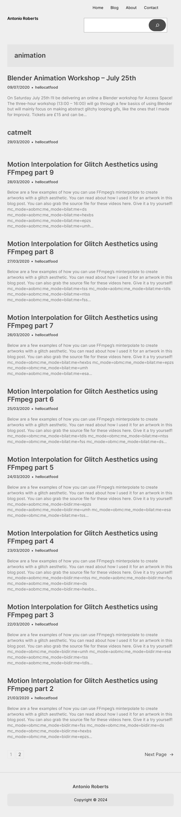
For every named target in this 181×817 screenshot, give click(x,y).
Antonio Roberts (22, 18)
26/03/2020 (18, 334)
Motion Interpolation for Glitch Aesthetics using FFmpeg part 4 (82, 537)
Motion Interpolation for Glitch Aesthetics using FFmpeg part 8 (82, 248)
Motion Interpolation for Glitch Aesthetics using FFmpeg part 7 (82, 322)
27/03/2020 (18, 261)
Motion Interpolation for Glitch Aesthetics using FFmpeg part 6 (82, 395)
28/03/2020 (18, 181)
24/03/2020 (18, 476)
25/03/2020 (18, 408)
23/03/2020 (18, 550)
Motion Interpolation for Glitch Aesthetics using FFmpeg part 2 (82, 685)
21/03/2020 (18, 697)
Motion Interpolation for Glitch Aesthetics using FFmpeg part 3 (82, 611)
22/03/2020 (18, 624)
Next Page (159, 755)
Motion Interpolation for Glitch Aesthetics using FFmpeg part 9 (82, 168)
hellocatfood (46, 87)
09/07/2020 (18, 87)
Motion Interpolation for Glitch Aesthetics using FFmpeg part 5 (82, 463)
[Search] (157, 25)
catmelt (19, 132)
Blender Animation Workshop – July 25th (71, 78)
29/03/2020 (18, 141)
